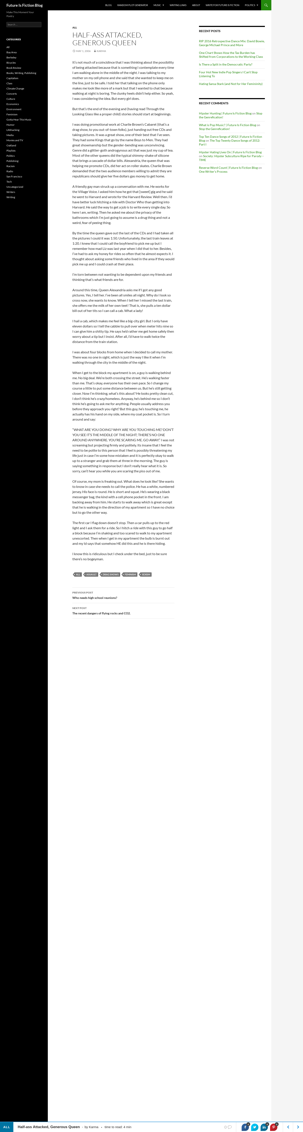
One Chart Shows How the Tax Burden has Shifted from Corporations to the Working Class (231, 54)
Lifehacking (12, 130)
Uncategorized (14, 186)
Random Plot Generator (132, 5)
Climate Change (15, 88)
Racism (10, 166)
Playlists (11, 150)
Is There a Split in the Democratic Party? (225, 64)
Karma (101, 51)
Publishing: (12, 161)
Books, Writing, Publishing (21, 73)
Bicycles (11, 62)
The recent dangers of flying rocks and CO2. (123, 610)
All (74, 27)
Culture (10, 98)
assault (91, 574)
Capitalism (12, 78)
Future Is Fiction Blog (24, 5)
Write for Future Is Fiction (222, 5)
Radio (9, 171)
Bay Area (11, 52)
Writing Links (178, 5)
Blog (108, 5)
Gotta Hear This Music (18, 119)
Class (9, 83)
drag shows (111, 574)
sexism (146, 574)
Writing (10, 197)
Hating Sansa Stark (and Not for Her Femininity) (231, 84)
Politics (250, 5)
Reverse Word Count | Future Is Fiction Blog (228, 167)
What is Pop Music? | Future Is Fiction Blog (227, 125)
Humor (10, 124)
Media (10, 135)
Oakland (11, 145)
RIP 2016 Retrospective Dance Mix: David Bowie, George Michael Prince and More (232, 43)
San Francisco (14, 176)
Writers (10, 192)
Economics (12, 104)
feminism (130, 574)
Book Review (13, 67)
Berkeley (11, 57)
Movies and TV (14, 140)
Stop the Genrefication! (214, 129)
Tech (9, 181)
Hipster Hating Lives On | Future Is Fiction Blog (230, 152)
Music (157, 5)
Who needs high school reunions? (123, 595)
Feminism (11, 114)
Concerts (11, 93)
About (196, 5)
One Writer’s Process (213, 171)
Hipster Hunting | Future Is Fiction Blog (225, 113)
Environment (13, 109)
